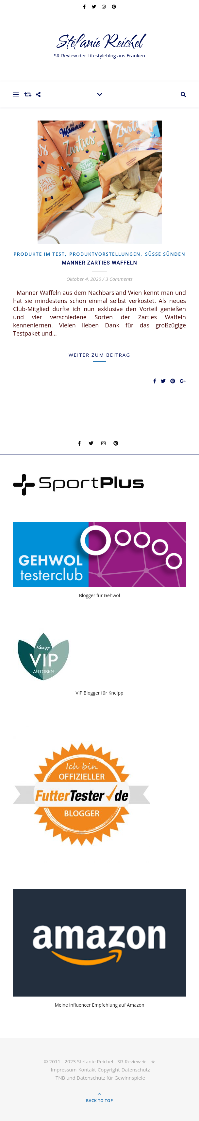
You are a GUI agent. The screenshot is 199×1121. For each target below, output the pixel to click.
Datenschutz (136, 1069)
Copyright (109, 1069)
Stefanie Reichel (99, 43)
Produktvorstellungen (105, 254)
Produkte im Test (39, 254)
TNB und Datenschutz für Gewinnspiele (100, 1077)
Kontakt (87, 1069)
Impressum (63, 1069)
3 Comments (119, 279)
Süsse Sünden (165, 254)
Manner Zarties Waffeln (99, 263)
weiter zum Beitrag (99, 355)
